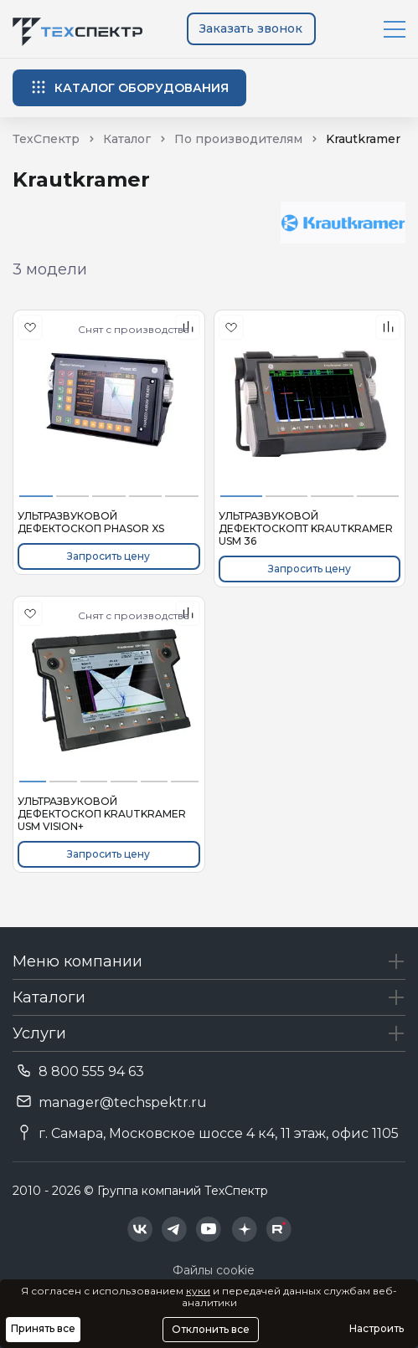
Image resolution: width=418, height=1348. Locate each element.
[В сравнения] (387, 327)
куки (198, 1290)
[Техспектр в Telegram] (174, 1229)
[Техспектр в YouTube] (209, 1229)
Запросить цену (108, 556)
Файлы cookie (214, 1270)
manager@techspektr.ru (123, 1102)
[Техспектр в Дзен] (244, 1229)
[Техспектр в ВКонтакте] (139, 1229)
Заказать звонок (250, 28)
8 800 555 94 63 (91, 1071)
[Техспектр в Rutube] (279, 1229)
